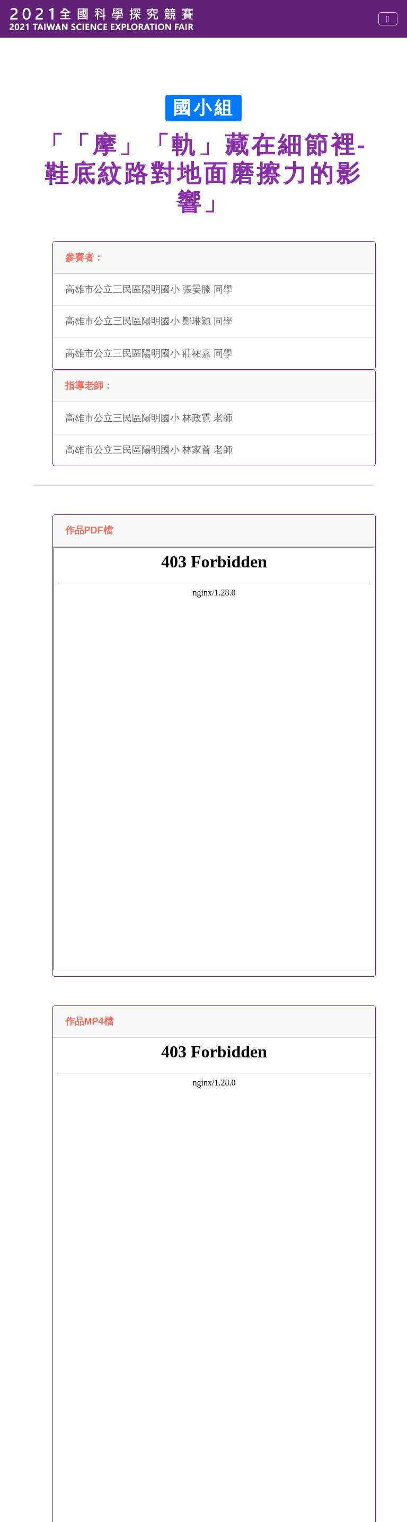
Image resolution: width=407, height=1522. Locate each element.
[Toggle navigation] (387, 18)
